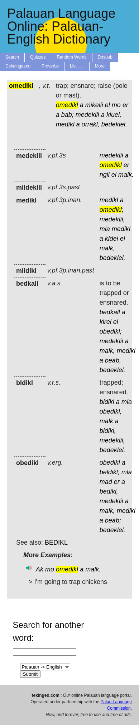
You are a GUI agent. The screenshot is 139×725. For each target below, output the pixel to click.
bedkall (110, 312)
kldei (111, 238)
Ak (39, 569)
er (125, 105)
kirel (105, 321)
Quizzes (37, 57)
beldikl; (110, 472)
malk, (107, 248)
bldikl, (108, 430)
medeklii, (112, 219)
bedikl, (109, 491)
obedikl (110, 462)
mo (116, 105)
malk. (126, 174)
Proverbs (50, 66)
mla (105, 228)
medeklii (87, 114)
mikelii (94, 105)
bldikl (107, 401)
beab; (113, 520)
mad (106, 481)
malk (106, 421)
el (107, 105)
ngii (105, 174)
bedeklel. (114, 124)
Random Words (71, 57)
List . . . (77, 66)
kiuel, (113, 114)
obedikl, (111, 411)
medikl (65, 124)
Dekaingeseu (17, 66)
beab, (113, 360)
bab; (67, 114)
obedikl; (111, 331)
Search (12, 57)
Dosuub (105, 57)
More (100, 66)
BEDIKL (56, 542)
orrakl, (91, 124)
